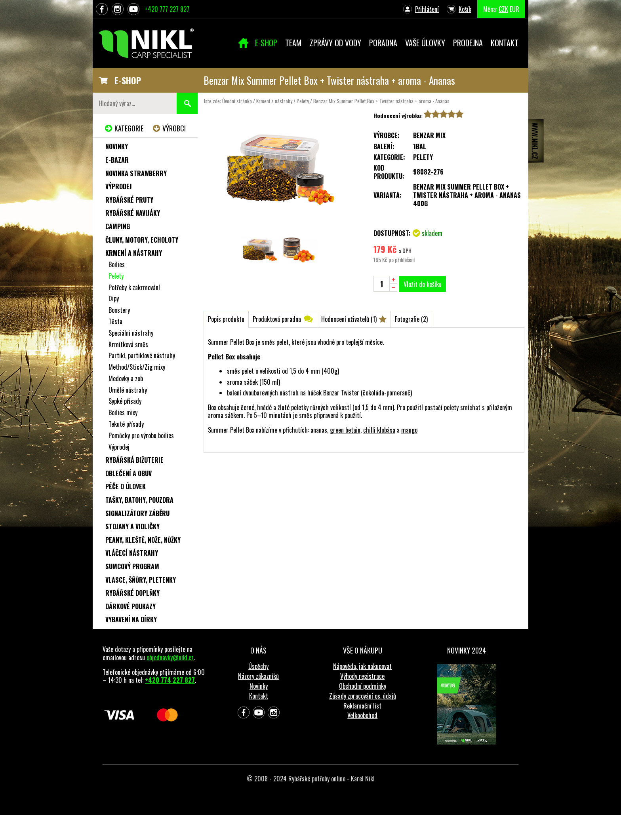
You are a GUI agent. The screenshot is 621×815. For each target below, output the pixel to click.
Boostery (119, 310)
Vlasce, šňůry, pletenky (140, 580)
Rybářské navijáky (132, 213)
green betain (345, 430)
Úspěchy (258, 666)
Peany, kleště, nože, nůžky (143, 540)
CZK (503, 9)
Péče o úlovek (125, 486)
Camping (117, 226)
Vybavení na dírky (131, 619)
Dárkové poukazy (130, 606)
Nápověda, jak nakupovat (362, 666)
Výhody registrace (362, 676)
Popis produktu (226, 319)
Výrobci (174, 128)
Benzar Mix (429, 135)
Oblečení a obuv (128, 473)
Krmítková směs (128, 344)
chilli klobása (379, 430)
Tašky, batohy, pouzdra (139, 500)
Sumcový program (132, 566)
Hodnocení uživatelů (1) (349, 319)
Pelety (303, 101)
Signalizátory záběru (137, 513)
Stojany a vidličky (132, 526)
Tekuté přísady (126, 424)
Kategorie (128, 128)
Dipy (114, 298)
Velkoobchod (362, 715)
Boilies (117, 264)
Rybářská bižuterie (134, 460)
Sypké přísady (125, 401)
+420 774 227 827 (170, 680)
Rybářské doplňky (132, 593)
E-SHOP (127, 80)
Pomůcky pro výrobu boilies (141, 435)
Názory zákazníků (258, 676)
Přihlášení (427, 9)
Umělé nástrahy (128, 390)
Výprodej (118, 186)
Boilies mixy (123, 412)
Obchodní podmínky (362, 686)
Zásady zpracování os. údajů (362, 696)
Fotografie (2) (411, 319)
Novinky (116, 146)
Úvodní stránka (237, 101)
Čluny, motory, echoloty (141, 240)
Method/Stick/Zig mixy (137, 367)
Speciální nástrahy (131, 333)
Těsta (115, 321)
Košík (465, 9)
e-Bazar (117, 160)
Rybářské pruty (129, 200)
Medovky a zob (126, 378)
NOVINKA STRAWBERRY (136, 173)
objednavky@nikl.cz (170, 657)
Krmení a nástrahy (274, 101)
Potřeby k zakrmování (134, 287)
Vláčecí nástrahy (131, 553)
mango (409, 430)
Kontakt (258, 696)
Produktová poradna (277, 319)
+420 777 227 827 (167, 9)
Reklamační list (362, 706)
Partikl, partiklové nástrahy (142, 355)
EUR (514, 9)
